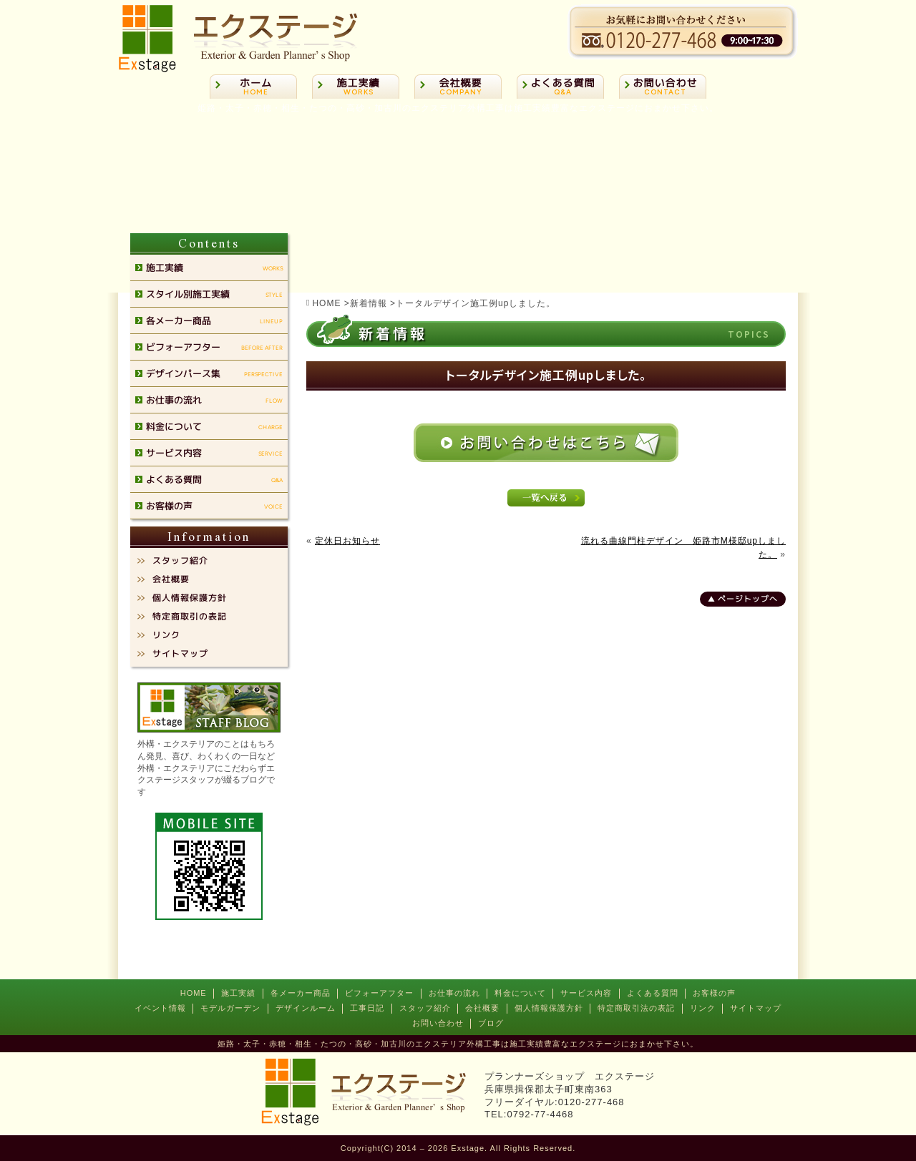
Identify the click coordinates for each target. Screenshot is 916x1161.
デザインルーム (306, 1008)
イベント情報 (160, 1008)
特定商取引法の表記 (636, 1008)
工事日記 (367, 1008)
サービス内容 (586, 993)
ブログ (491, 1023)
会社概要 (482, 1008)
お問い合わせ (438, 1023)
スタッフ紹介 (425, 1008)
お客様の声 (714, 993)
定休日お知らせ (347, 541)
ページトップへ (748, 598)
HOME (193, 993)
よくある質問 (652, 993)
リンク (703, 1008)
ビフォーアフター (379, 993)
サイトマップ (755, 1008)
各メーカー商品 (301, 993)
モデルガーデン (230, 1008)
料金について (520, 993)
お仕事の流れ (454, 993)
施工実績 (238, 993)
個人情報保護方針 (549, 1008)
